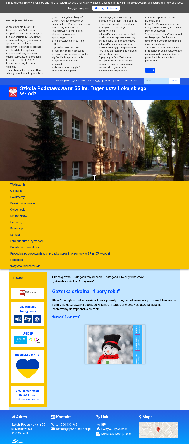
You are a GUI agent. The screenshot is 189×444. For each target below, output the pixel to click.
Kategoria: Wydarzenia (88, 277)
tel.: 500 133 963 (64, 424)
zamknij (150, 70)
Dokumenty (17, 197)
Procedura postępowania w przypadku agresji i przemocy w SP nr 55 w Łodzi (60, 253)
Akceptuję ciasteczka (106, 8)
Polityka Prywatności (112, 429)
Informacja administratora (125, 81)
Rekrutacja (16, 228)
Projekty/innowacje (22, 203)
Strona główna (63, 81)
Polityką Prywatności (89, 2)
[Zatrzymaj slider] (94, 178)
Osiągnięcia (17, 209)
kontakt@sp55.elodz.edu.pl (71, 429)
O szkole (16, 191)
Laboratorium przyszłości (26, 241)
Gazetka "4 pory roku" (66, 316)
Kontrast (106, 81)
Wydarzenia (17, 184)
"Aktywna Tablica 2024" (25, 266)
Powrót (18, 278)
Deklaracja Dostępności (113, 434)
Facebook (16, 260)
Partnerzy (16, 222)
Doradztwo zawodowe (24, 247)
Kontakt (15, 234)
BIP (101, 424)
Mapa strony (78, 81)
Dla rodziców (18, 216)
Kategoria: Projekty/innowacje (125, 277)
